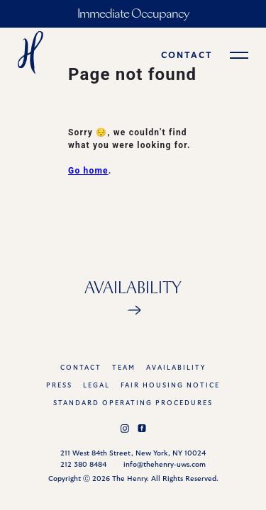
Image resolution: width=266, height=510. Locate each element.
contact (187, 55)
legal (96, 385)
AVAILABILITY (176, 368)
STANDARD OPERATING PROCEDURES (133, 403)
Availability (133, 289)
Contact (80, 368)
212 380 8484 (83, 464)
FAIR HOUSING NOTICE (170, 385)
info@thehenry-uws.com (164, 464)
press (59, 385)
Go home (88, 171)
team (123, 368)
